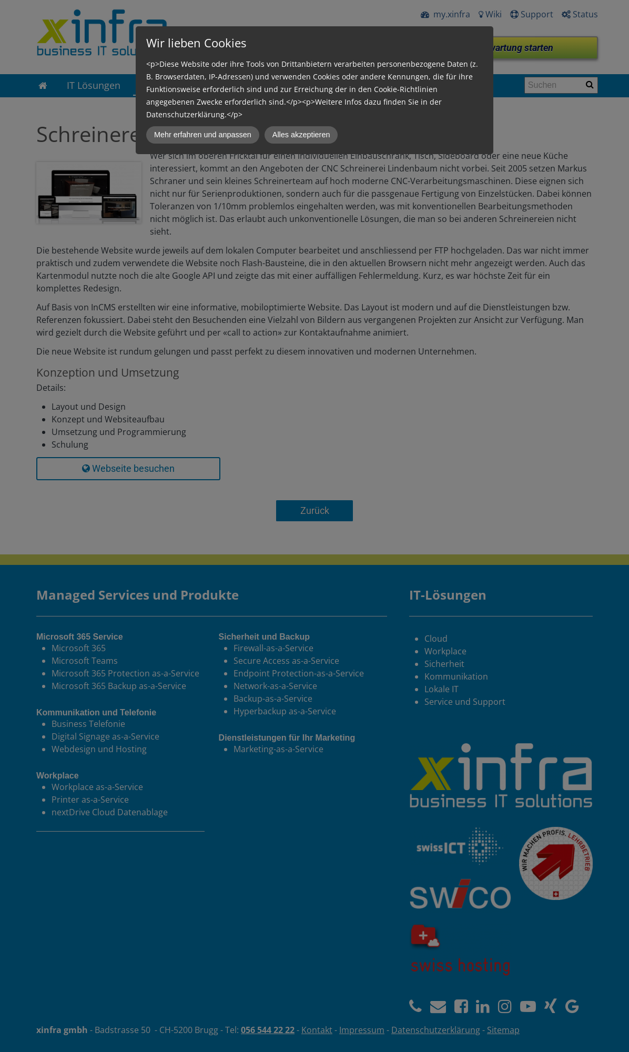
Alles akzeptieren (301, 134)
